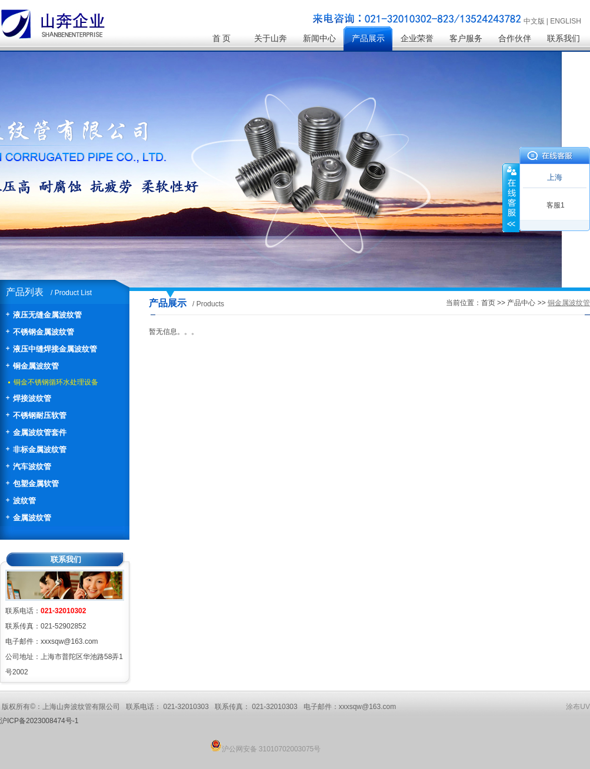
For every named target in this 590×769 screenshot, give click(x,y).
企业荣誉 (417, 38)
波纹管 (24, 500)
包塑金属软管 (36, 483)
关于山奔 (270, 38)
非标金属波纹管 (39, 449)
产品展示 (368, 38)
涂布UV (578, 707)
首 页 (221, 38)
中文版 (534, 21)
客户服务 (465, 38)
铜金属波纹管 (36, 366)
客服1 (555, 205)
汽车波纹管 (32, 466)
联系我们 (563, 38)
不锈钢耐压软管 (39, 415)
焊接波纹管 (32, 398)
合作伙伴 (514, 38)
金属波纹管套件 (39, 432)
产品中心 (521, 303)
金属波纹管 (32, 517)
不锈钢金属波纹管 (43, 331)
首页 (488, 303)
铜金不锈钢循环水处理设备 (56, 382)
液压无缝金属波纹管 (47, 314)
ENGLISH (565, 21)
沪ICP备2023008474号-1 (39, 721)
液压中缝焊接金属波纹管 (55, 349)
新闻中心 (319, 38)
